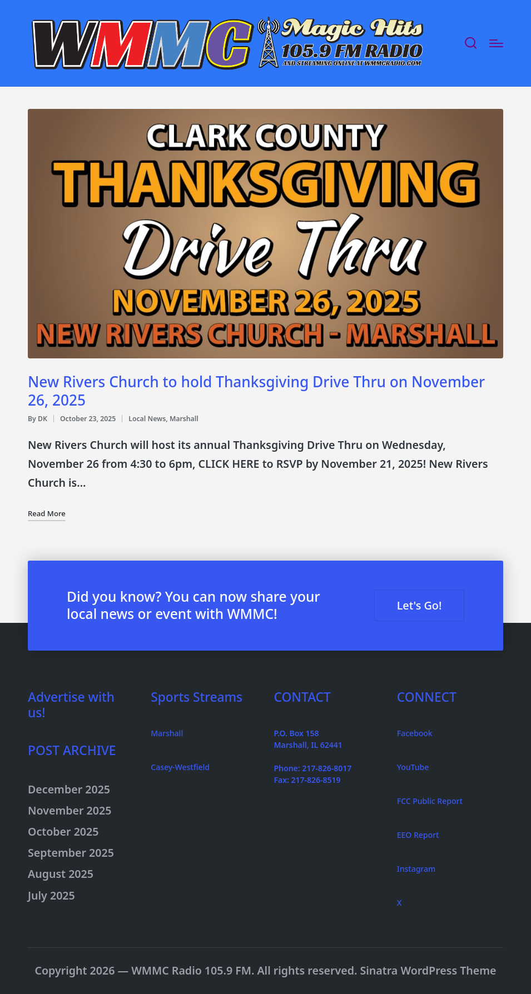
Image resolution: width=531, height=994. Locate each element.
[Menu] (496, 43)
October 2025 (63, 831)
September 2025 (71, 852)
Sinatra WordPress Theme (428, 970)
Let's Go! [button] (416, 605)
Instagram (416, 868)
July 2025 (51, 895)
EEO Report (418, 835)
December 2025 (69, 789)
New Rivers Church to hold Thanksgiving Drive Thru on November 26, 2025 (256, 391)
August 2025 (60, 873)
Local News (147, 418)
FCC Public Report (430, 801)
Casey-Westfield (180, 767)
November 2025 (69, 810)
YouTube (413, 767)
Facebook (415, 733)
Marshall (184, 418)
